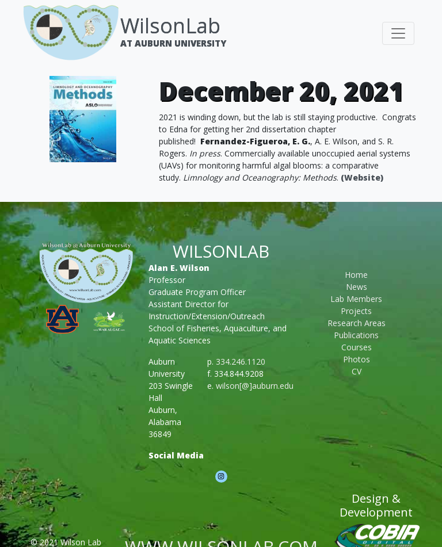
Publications (356, 335)
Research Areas (356, 323)
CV (356, 371)
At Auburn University (173, 43)
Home (356, 274)
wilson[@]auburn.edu (255, 385)
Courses (356, 347)
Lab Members (356, 298)
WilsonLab (170, 26)
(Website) (362, 177)
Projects (356, 310)
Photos (356, 359)
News (356, 286)
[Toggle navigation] (398, 33)
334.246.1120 (240, 361)
